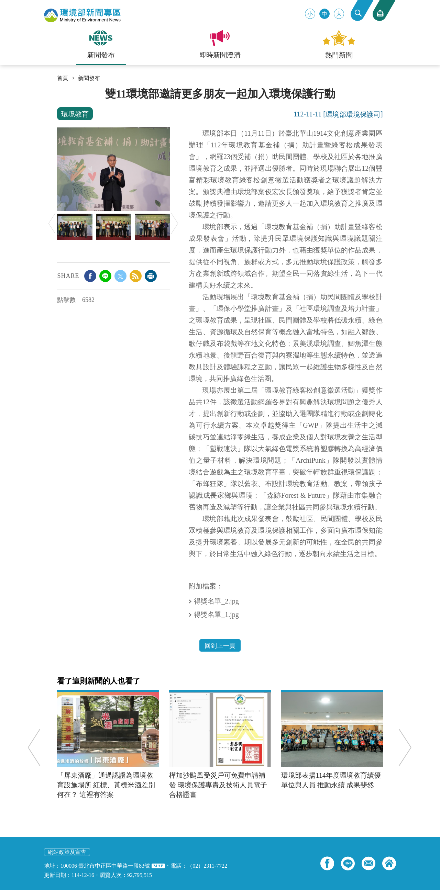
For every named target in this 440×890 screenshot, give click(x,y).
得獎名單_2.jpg (217, 601)
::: (59, 90)
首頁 (62, 78)
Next (174, 223)
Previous (51, 223)
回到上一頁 (220, 645)
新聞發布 (89, 78)
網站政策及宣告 (67, 852)
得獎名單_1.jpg (217, 614)
